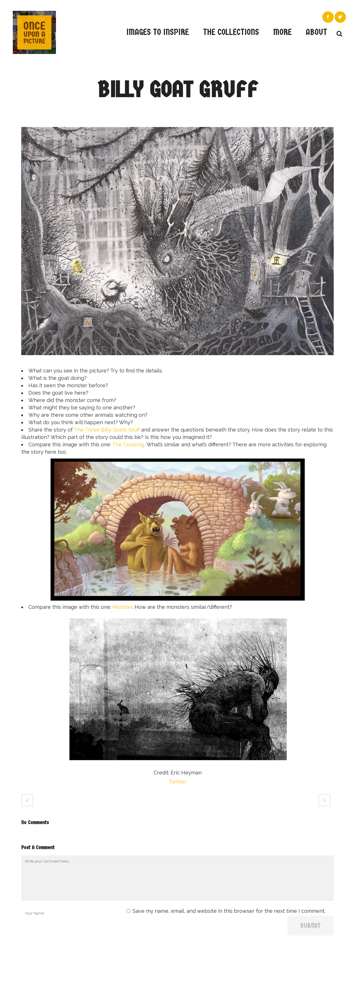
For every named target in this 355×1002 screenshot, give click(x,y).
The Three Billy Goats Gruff (107, 430)
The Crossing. (129, 444)
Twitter (177, 782)
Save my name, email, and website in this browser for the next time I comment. (229, 911)
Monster (122, 607)
